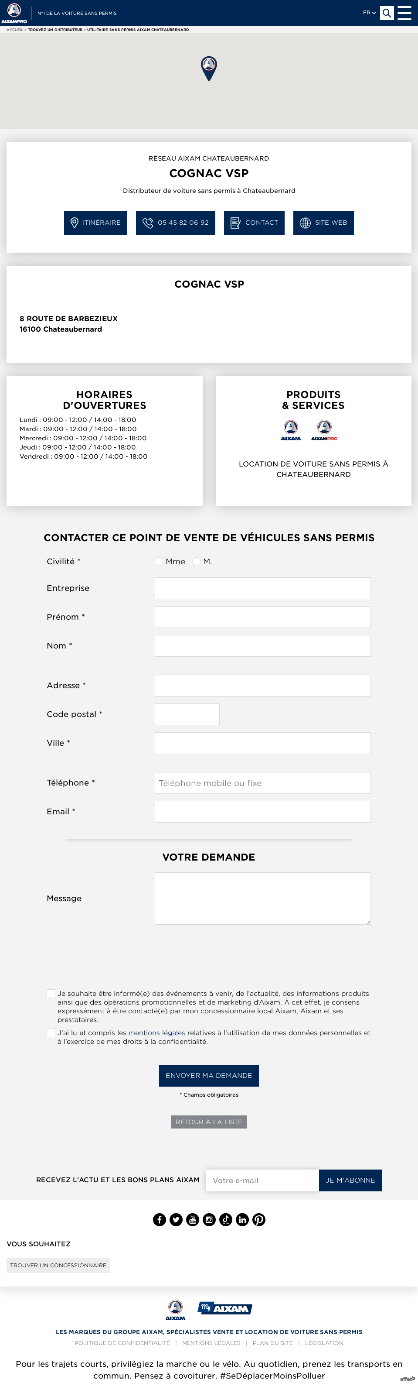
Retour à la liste (209, 1121)
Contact (254, 223)
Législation (324, 1343)
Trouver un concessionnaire (58, 1265)
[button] (209, 68)
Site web (323, 223)
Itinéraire (96, 223)
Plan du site (273, 1343)
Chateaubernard (72, 329)
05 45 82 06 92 (176, 223)
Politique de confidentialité (122, 1343)
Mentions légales (211, 1343)
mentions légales (157, 1033)
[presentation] (209, 960)
